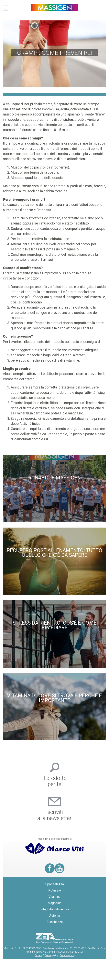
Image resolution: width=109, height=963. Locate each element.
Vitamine (54, 897)
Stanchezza (55, 922)
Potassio (54, 890)
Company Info (67, 955)
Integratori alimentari (54, 909)
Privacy (38, 955)
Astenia (54, 915)
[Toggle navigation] (6, 8)
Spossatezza (54, 884)
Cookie (48, 955)
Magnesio (54, 903)
